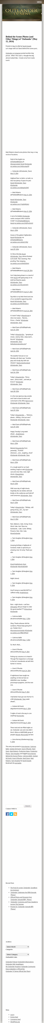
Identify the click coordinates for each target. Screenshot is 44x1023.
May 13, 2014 (14, 173)
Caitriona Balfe (27, 756)
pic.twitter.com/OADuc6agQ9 (19, 166)
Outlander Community (28, 966)
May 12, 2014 (14, 519)
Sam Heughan (15, 753)
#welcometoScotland (23, 363)
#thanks (18, 735)
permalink (18, 763)
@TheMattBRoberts (16, 162)
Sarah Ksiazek (27, 46)
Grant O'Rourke (26, 749)
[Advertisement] (20, 831)
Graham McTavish (15, 749)
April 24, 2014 (26, 671)
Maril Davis (26, 758)
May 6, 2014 (14, 230)
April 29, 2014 (14, 249)
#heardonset (26, 315)
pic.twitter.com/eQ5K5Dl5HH (19, 263)
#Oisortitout (28, 609)
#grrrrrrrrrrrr (29, 401)
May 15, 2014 (28, 211)
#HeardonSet (20, 334)
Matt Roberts (14, 751)
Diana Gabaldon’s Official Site (15, 969)
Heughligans (19, 964)
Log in (12, 1015)
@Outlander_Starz (20, 183)
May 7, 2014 (26, 619)
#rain (24, 564)
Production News (24, 751)
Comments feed (15, 1019)
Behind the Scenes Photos (14, 756)
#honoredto (24, 735)
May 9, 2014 (14, 503)
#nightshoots (20, 434)
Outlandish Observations (26, 962)
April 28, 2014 (28, 270)
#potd (22, 164)
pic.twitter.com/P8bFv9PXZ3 (19, 633)
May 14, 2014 (28, 195)
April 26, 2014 (28, 311)
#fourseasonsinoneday (17, 630)
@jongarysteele (15, 164)
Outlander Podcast (12, 962)
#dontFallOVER (23, 566)
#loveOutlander (15, 533)
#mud (12, 564)
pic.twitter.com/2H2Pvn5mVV (24, 223)
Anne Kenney (25, 746)
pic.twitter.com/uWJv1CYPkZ (19, 242)
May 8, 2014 (14, 484)
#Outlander (28, 164)
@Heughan (13, 607)
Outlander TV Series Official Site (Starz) (18, 971)
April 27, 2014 (28, 292)
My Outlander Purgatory (13, 966)
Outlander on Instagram (13, 53)
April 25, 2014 (14, 330)
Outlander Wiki (10, 964)
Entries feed (14, 1017)
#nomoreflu (20, 716)
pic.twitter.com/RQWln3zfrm (19, 304)
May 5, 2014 (27, 709)
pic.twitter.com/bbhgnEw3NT (19, 188)
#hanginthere (19, 474)
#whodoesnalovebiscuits (18, 344)
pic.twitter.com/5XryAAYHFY (19, 285)
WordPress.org (15, 1022)
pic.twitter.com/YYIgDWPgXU (19, 204)
